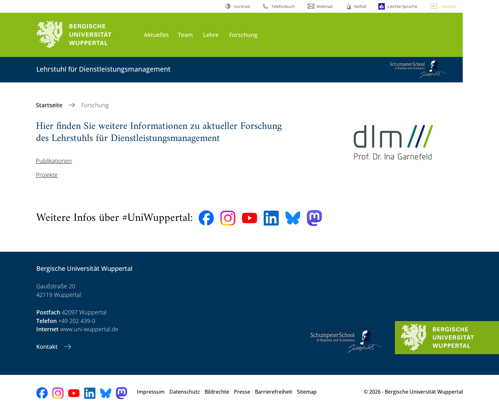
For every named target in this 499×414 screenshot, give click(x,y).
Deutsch (448, 6)
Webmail (324, 6)
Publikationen (54, 161)
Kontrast (242, 6)
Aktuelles (156, 35)
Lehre (211, 35)
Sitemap (307, 391)
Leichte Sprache (402, 6)
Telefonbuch (283, 6)
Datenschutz (184, 391)
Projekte (47, 175)
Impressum (151, 391)
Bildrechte (217, 391)
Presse (242, 391)
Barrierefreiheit (273, 391)
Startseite (50, 105)
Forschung (243, 35)
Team (185, 35)
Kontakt (47, 346)
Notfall (360, 6)
